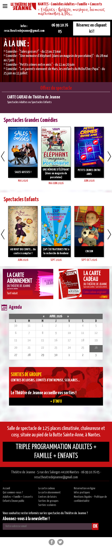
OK (95, 526)
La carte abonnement (49, 492)
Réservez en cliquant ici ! (91, 28)
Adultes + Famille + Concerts (18, 496)
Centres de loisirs (47, 496)
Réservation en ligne (84, 488)
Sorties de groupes (48, 501)
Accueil (6, 488)
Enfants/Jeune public (13, 501)
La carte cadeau (46, 488)
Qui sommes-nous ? (13, 492)
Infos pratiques (82, 492)
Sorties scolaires (47, 505)
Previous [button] (3, 156)
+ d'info (56, 401)
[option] (56, 59)
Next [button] (109, 156)
